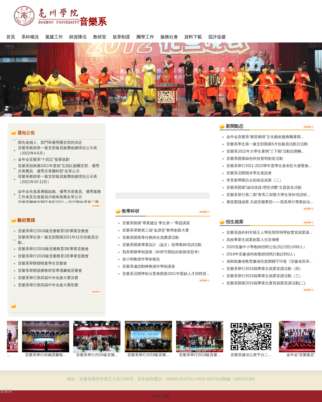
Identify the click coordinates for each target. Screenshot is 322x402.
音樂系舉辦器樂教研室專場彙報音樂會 (50, 270)
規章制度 (121, 37)
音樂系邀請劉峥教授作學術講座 (148, 266)
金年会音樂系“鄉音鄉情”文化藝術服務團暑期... (265, 137)
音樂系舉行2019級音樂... (98, 355)
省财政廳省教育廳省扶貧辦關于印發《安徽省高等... (269, 261)
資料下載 (193, 37)
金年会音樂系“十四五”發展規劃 (43, 160)
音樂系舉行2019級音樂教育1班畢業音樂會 (53, 256)
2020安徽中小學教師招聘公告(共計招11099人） (266, 247)
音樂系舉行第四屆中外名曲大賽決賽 (48, 278)
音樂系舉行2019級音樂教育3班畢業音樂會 (53, 249)
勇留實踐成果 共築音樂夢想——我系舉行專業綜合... (270, 202)
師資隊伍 (78, 37)
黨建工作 (54, 37)
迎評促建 (217, 37)
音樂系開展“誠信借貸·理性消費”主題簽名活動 (264, 187)
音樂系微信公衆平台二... (252, 355)
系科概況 (30, 37)
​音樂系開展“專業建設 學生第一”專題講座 (156, 223)
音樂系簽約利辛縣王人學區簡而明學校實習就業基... (269, 232)
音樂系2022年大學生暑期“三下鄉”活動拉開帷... (265, 151)
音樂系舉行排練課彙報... (47, 355)
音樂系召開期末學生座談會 (249, 173)
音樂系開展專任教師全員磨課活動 (150, 237)
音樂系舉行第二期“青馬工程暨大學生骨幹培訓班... (268, 195)
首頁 (10, 37)
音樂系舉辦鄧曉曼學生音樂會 (42, 263)
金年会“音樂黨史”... (304, 355)
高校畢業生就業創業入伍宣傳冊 (252, 239)
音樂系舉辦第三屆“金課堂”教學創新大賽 (155, 230)
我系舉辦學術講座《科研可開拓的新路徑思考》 (162, 252)
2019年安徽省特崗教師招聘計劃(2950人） (261, 254)
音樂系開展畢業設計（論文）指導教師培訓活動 (162, 245)
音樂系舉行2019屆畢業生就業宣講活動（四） (264, 268)
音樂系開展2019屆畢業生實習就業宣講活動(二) (265, 283)
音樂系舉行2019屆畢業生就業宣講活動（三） (264, 276)
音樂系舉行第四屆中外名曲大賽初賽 (48, 285)
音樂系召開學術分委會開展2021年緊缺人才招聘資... (165, 273)
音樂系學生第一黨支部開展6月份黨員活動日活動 (267, 144)
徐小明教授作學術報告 (141, 259)
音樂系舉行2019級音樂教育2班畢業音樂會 (53, 231)
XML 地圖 (161, 396)
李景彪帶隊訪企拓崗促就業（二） (254, 180)
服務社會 (169, 37)
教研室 (99, 37)
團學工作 (145, 37)
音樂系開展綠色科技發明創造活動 (254, 158)
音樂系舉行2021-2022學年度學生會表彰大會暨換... (269, 166)
